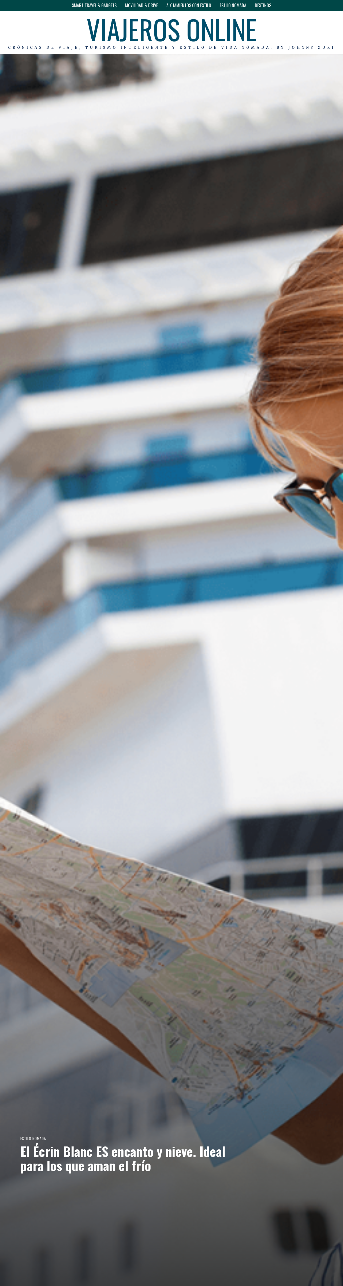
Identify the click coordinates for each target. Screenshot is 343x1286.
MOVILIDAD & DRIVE (141, 5)
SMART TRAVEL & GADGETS (94, 5)
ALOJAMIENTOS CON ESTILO (188, 5)
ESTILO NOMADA (233, 5)
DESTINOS (263, 5)
